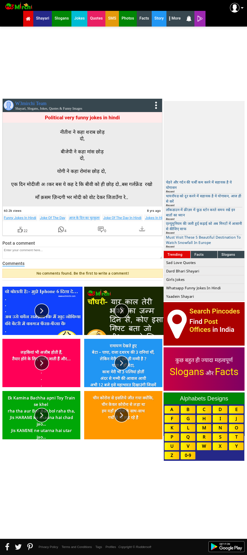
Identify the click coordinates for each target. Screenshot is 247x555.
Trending (175, 254)
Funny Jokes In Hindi (20, 218)
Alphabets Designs (204, 398)
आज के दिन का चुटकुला (84, 218)
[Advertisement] (123, 61)
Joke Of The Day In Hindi (122, 218)
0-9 (188, 455)
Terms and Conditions (77, 547)
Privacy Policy (48, 547)
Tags (99, 547)
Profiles (110, 547)
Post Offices (203, 326)
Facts (199, 254)
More (175, 19)
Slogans (228, 254)
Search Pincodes (214, 311)
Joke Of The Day (52, 218)
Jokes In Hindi (156, 218)
